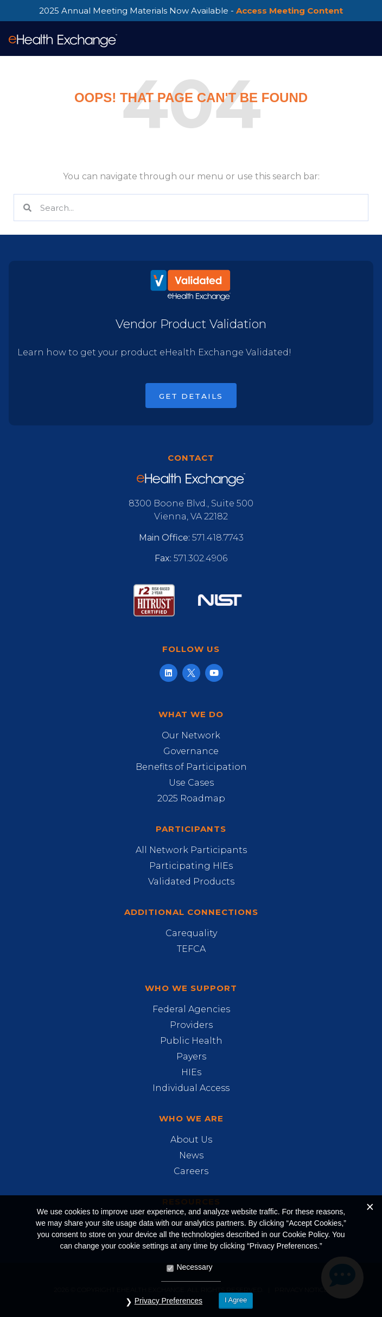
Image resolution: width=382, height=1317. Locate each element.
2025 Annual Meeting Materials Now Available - (191, 10)
